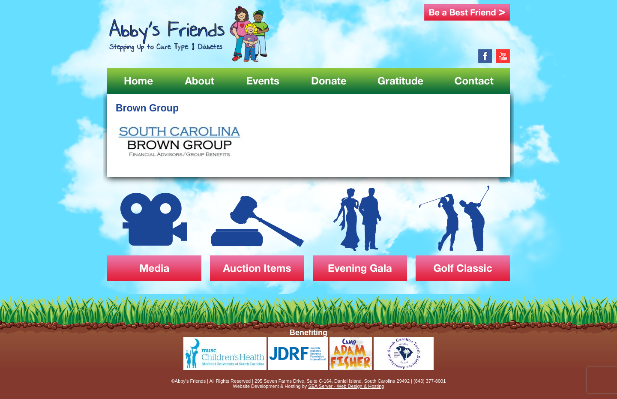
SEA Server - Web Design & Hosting (346, 386)
